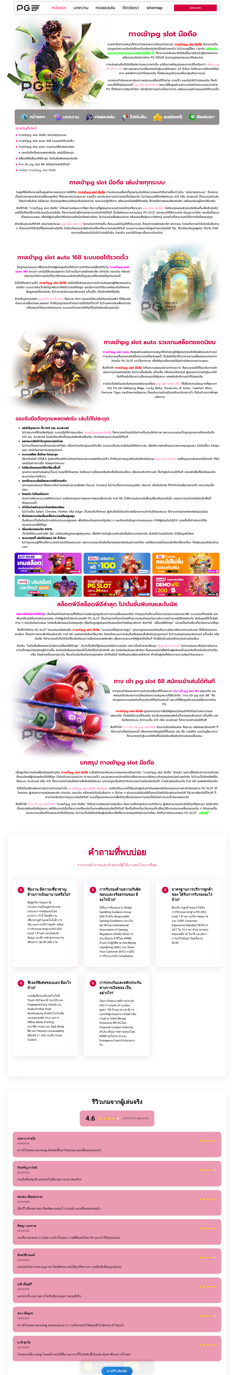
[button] (216, 128)
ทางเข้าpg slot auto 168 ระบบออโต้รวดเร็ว (46, 141)
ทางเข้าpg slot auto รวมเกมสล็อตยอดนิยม (46, 147)
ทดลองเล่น (105, 8)
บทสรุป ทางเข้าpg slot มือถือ (37, 170)
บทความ (80, 8)
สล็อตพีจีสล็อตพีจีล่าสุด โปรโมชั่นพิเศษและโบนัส (48, 158)
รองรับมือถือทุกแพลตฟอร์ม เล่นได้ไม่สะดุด (48, 152)
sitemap (154, 8)
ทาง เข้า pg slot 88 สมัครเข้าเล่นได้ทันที (44, 164)
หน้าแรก (59, 8)
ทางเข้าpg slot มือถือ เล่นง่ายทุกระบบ (42, 135)
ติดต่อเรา (130, 8)
